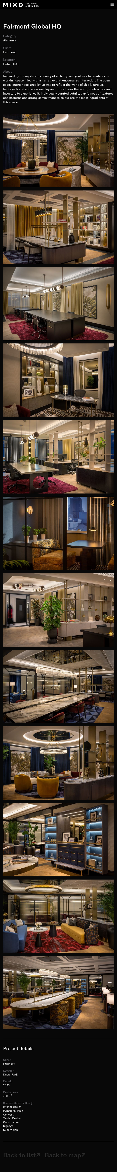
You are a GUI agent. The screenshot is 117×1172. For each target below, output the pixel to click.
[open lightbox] (58, 150)
